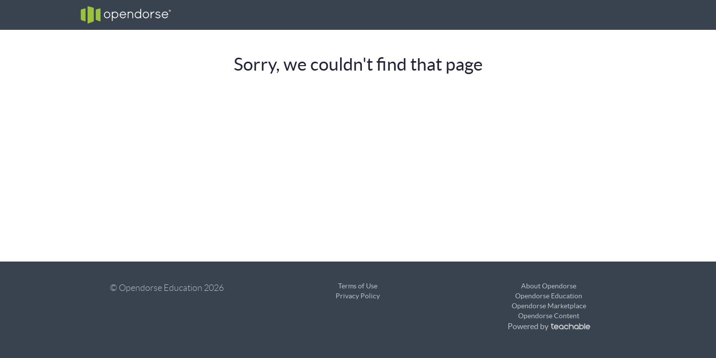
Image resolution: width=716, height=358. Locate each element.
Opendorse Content (548, 316)
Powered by (549, 326)
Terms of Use (357, 286)
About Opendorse (548, 286)
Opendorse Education (548, 296)
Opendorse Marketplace (549, 306)
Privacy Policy (358, 296)
